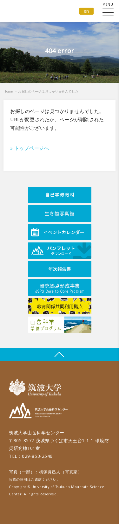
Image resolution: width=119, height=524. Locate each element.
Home (8, 91)
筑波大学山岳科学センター (38, 411)
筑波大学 (36, 387)
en (86, 11)
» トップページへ (29, 148)
